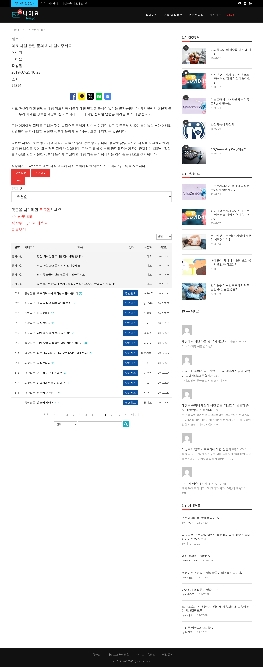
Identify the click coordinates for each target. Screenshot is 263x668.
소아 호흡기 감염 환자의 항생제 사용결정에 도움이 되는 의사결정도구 (215, 609)
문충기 (206, 376)
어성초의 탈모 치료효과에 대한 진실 (205, 450)
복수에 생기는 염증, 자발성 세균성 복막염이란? (231, 238)
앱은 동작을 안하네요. (196, 556)
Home (15, 30)
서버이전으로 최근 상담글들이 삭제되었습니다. (212, 573)
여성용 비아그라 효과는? (197, 628)
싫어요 (40, 173)
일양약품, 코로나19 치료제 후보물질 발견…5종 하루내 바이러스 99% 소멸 (216, 537)
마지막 (135, 415)
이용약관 (95, 655)
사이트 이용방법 (145, 655)
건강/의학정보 (173, 15)
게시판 (231, 15)
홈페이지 (151, 15)
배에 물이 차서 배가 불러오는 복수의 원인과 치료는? (231, 263)
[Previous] (41, 3)
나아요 (189, 578)
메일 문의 (167, 655)
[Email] (245, 3)
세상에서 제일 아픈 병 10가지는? (203, 342)
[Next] (45, 3)
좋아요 (20, 173)
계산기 (214, 15)
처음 (46, 415)
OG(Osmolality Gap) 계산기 (229, 150)
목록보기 (18, 230)
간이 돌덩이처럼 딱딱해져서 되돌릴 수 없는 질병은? (230, 288)
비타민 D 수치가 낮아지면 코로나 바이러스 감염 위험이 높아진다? (230, 79)
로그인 (44, 210)
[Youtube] (239, 3)
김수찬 (189, 523)
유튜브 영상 (195, 15)
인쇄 (18, 181)
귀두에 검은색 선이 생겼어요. (200, 519)
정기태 (206, 411)
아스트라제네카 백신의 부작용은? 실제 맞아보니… (230, 102)
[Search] (250, 15)
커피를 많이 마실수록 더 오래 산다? (67, 3)
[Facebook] (235, 3)
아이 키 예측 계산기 (194, 484)
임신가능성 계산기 (222, 125)
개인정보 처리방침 (118, 655)
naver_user (191, 561)
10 (118, 415)
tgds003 (189, 595)
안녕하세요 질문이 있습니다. (200, 590)
